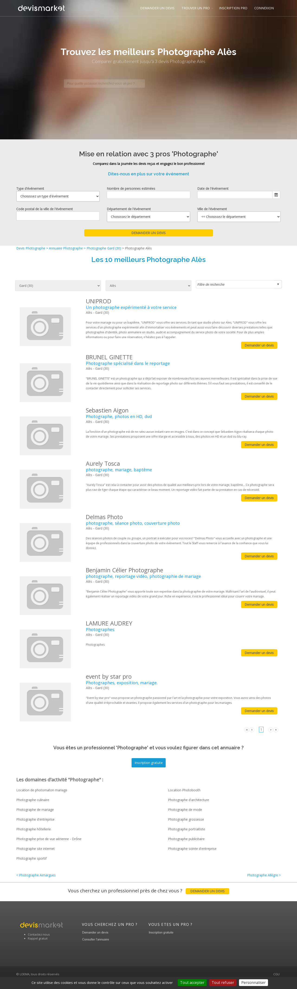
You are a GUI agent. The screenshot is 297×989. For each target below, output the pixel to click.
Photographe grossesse (186, 819)
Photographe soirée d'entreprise (192, 848)
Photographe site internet (35, 848)
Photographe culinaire (32, 800)
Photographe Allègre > (264, 875)
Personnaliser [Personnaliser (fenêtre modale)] (253, 982)
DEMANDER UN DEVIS (157, 8)
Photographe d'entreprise (35, 819)
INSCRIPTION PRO (233, 8)
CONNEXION (264, 8)
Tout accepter (192, 982)
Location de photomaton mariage (41, 790)
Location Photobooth (184, 790)
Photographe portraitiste (186, 829)
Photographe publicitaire (186, 839)
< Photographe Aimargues (36, 875)
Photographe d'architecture (188, 800)
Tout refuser (223, 982)
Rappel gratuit (38, 945)
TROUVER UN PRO (195, 8)
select (278, 284)
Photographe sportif (31, 858)
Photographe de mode (185, 809)
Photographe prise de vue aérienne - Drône (48, 839)
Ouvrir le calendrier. (276, 195)
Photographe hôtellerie (33, 829)
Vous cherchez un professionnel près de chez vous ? (148, 895)
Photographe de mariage (35, 809)
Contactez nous (39, 941)
